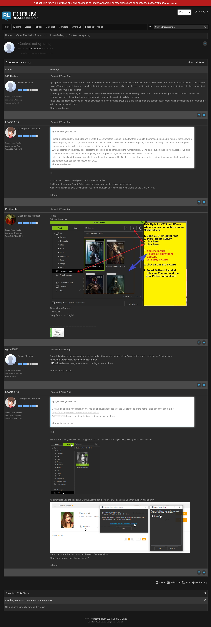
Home (6, 27)
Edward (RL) (12, 122)
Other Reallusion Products (30, 35)
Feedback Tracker (94, 27)
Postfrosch (11, 209)
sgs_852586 (35, 48)
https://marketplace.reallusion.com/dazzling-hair (73, 360)
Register (205, 11)
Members (63, 27)
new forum (170, 3)
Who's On (76, 27)
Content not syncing (79, 35)
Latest (28, 27)
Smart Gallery (56, 35)
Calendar (50, 27)
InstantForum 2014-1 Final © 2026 (110, 619)
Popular (38, 27)
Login (195, 11)
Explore (17, 27)
